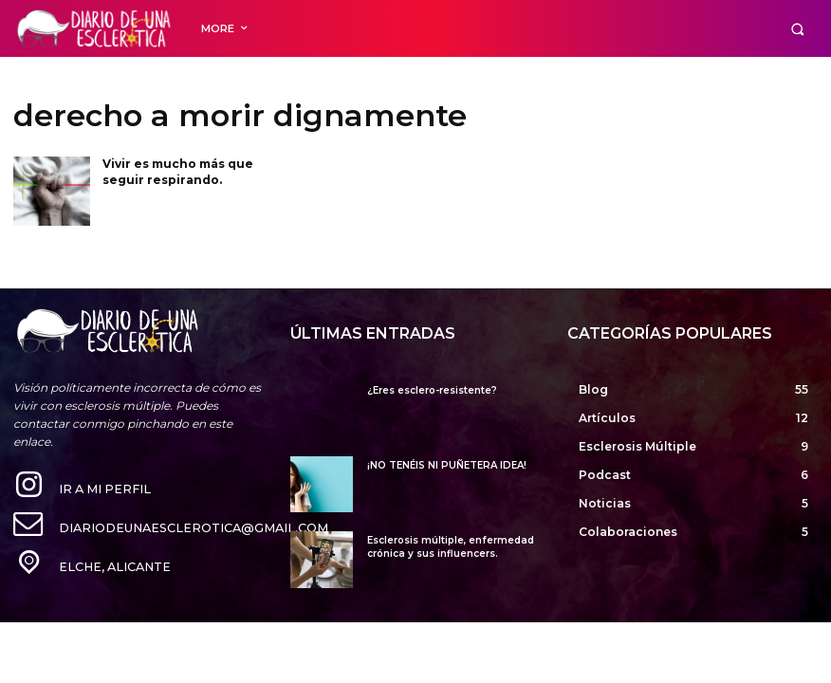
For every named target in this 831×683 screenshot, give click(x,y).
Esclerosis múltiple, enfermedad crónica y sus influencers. (450, 547)
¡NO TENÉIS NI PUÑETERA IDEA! (446, 465)
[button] (797, 28)
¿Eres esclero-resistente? (432, 390)
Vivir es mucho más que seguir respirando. (177, 172)
